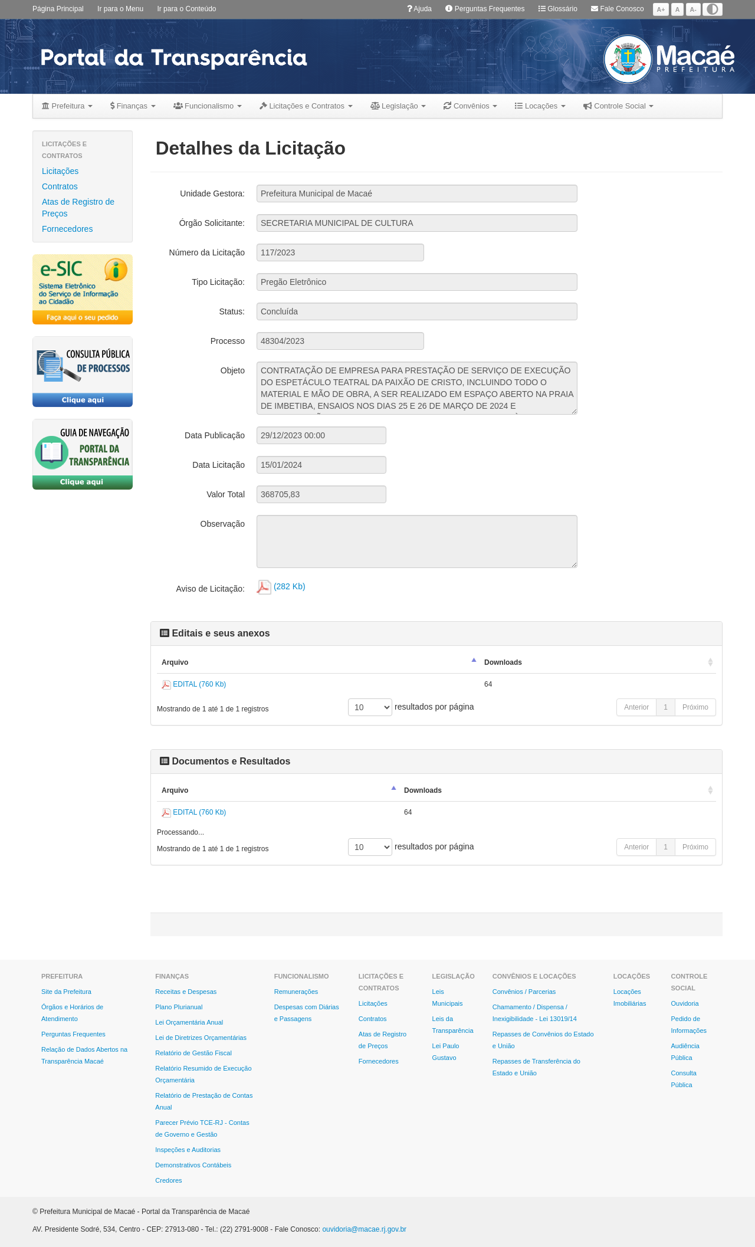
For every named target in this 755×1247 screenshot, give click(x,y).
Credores (168, 1180)
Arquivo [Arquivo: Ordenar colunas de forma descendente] (175, 662)
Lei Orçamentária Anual (189, 1022)
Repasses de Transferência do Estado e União (536, 1067)
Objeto (233, 370)
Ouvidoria (685, 1003)
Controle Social (618, 105)
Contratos (60, 186)
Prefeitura (67, 105)
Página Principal (58, 9)
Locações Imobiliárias (629, 997)
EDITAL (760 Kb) (194, 684)
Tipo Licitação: (218, 282)
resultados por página (411, 707)
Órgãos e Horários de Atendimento (72, 1012)
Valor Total (225, 494)
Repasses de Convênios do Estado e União (543, 1040)
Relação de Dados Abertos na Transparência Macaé (84, 1055)
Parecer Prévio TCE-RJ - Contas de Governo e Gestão (202, 1128)
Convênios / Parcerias (524, 991)
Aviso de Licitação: (210, 588)
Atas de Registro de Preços (78, 207)
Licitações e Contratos (306, 105)
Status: (232, 311)
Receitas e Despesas (185, 991)
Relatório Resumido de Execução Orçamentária (203, 1074)
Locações (540, 105)
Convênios (470, 105)
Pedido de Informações (689, 1024)
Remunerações (296, 991)
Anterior (636, 707)
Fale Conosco (617, 9)
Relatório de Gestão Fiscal (193, 1052)
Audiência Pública (685, 1051)
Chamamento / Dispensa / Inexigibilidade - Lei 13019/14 (535, 1012)
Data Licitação (218, 465)
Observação (223, 524)
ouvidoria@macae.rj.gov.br (364, 1229)
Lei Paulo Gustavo (445, 1051)
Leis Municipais (447, 997)
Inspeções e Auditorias (188, 1149)
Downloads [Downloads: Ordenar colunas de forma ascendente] (503, 662)
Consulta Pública (684, 1078)
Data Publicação (215, 435)
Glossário (558, 9)
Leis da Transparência (453, 1024)
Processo (228, 341)
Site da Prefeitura (66, 991)
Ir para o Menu (120, 9)
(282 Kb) (281, 586)
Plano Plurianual (178, 1006)
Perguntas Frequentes (484, 9)
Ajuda (419, 9)
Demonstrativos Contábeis (193, 1165)
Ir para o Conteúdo (186, 9)
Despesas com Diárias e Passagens (306, 1012)
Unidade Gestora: (212, 193)
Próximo (695, 707)
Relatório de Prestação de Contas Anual (203, 1101)
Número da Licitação (207, 252)
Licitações (60, 171)
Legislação (398, 105)
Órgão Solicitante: (212, 223)
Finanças (132, 105)
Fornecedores (67, 229)
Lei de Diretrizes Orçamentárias (201, 1037)
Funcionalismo (207, 105)
